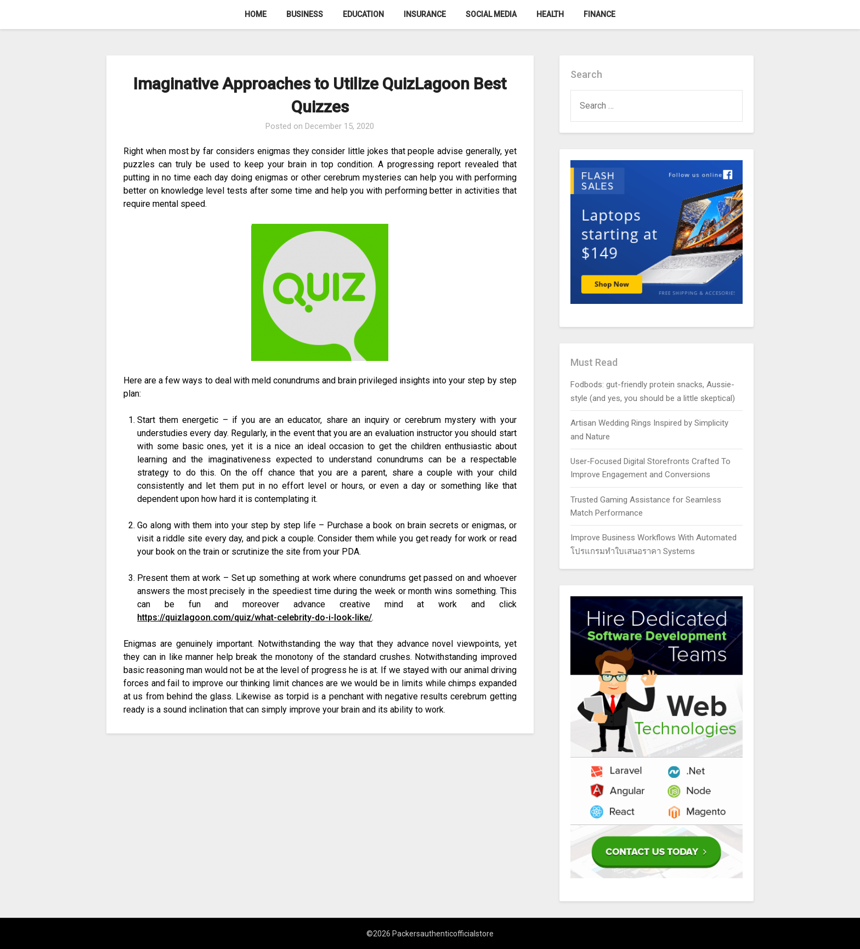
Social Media (491, 14)
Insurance (425, 14)
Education (363, 14)
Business (304, 14)
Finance (599, 14)
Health (550, 14)
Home (256, 14)
